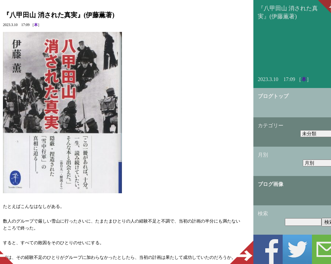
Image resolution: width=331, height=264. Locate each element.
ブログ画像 (270, 184)
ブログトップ (273, 96)
